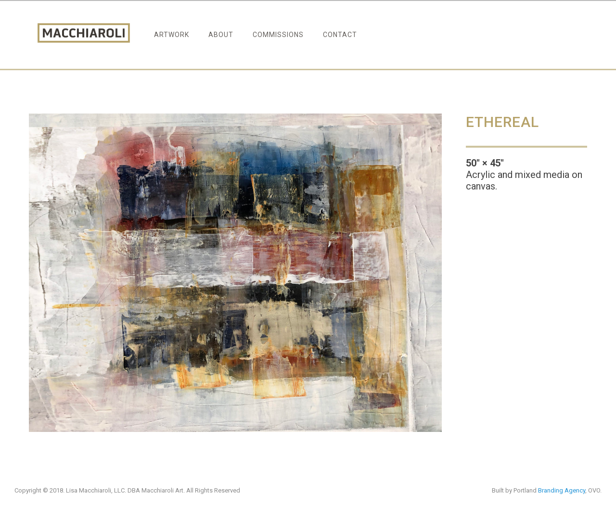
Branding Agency (561, 490)
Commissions (278, 34)
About (220, 34)
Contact (340, 34)
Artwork (171, 34)
